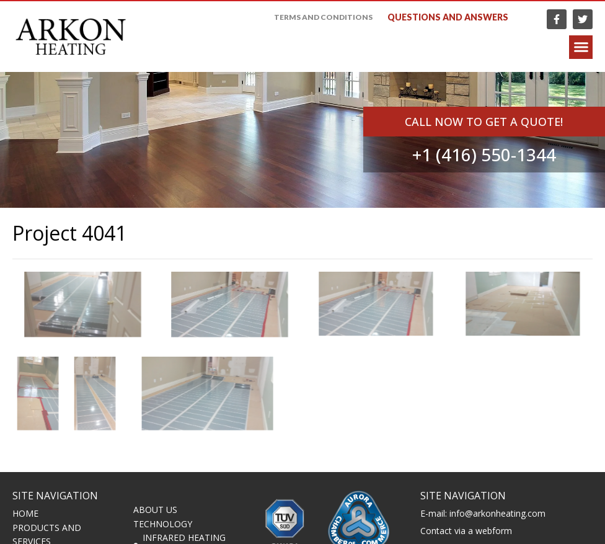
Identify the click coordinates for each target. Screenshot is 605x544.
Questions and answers (447, 17)
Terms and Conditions (323, 17)
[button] (581, 48)
